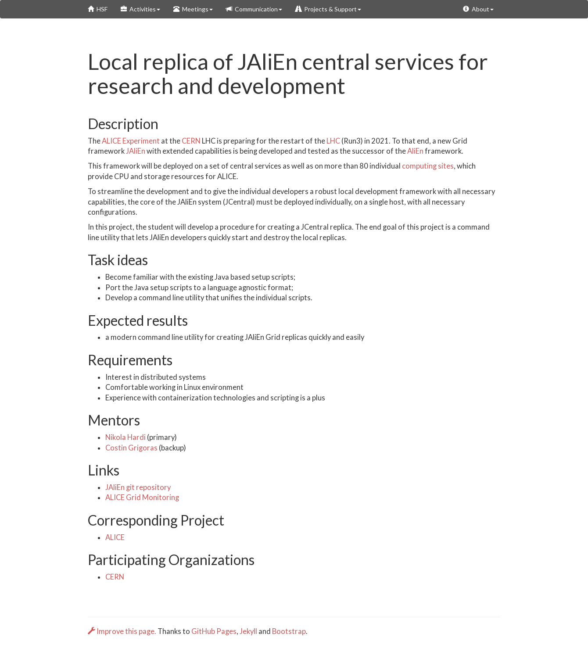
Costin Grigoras (131, 447)
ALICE (115, 537)
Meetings (193, 9)
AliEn (415, 151)
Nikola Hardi (125, 437)
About (478, 9)
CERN (191, 141)
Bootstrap (289, 631)
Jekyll (248, 631)
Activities (140, 9)
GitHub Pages (214, 631)
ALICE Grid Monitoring (142, 497)
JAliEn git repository (138, 487)
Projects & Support (328, 9)
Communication (254, 9)
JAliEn (135, 151)
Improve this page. (123, 631)
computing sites (428, 166)
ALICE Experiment (131, 141)
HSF (98, 9)
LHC (333, 141)
